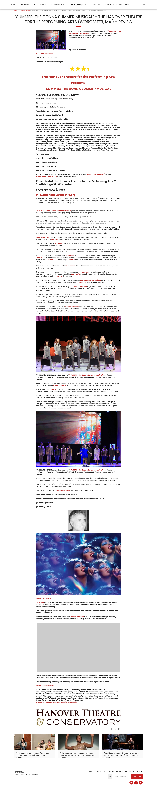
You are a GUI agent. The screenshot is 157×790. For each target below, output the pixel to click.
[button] (134, 4)
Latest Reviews (25, 11)
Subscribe (137, 776)
